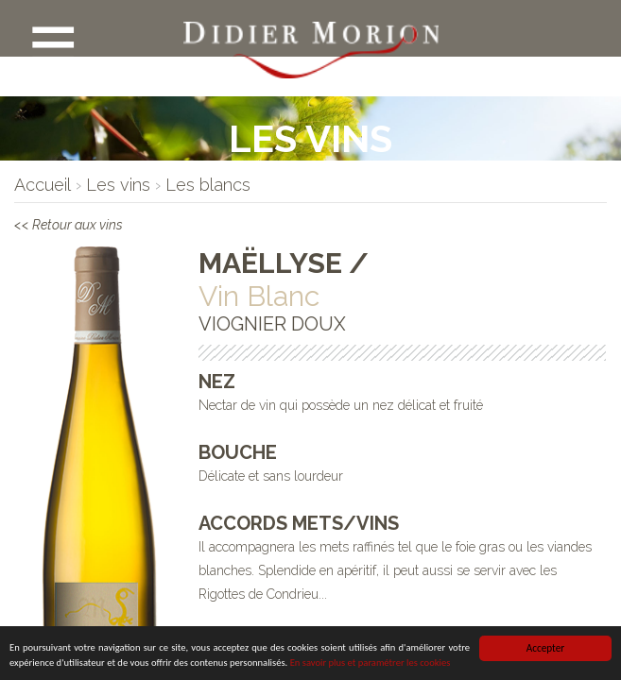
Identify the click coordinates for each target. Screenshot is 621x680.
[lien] (42, 185)
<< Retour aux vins (90, 228)
